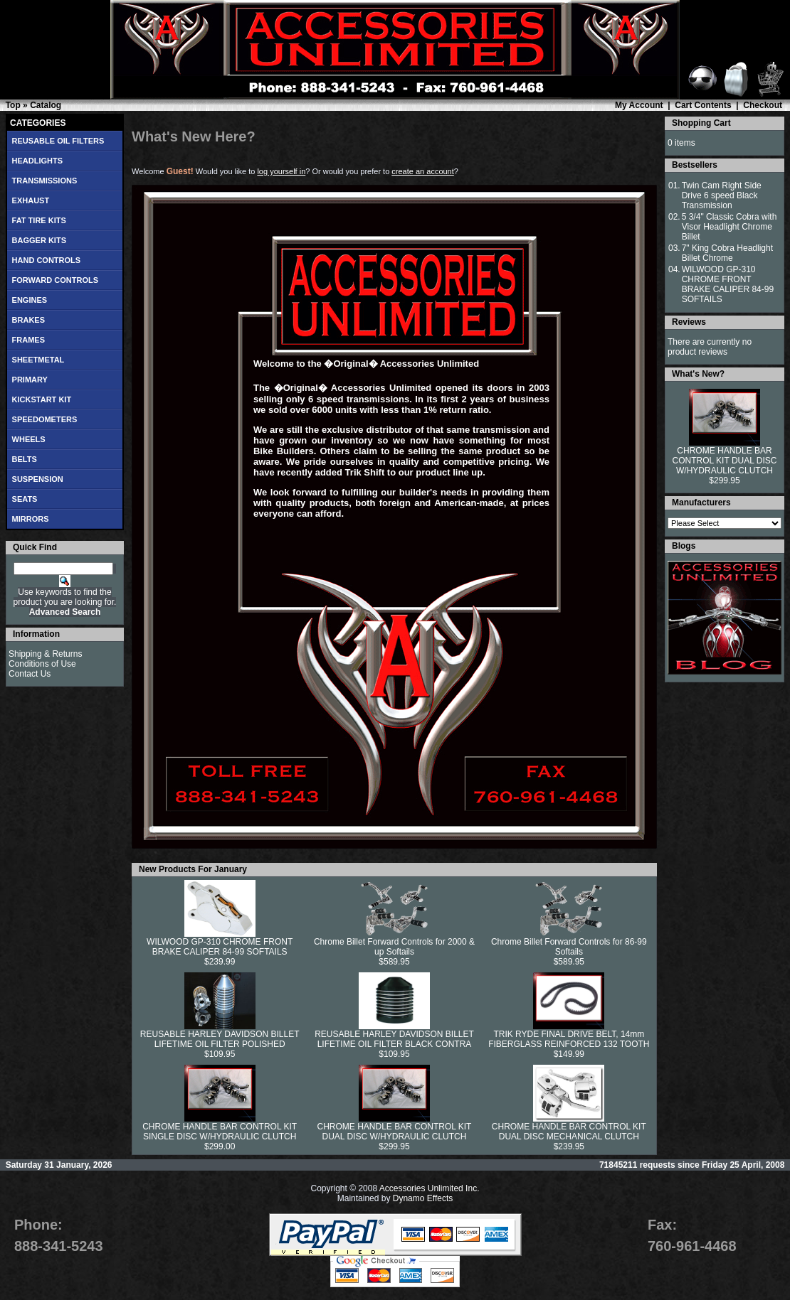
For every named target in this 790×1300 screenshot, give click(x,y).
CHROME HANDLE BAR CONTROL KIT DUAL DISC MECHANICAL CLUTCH (569, 1131)
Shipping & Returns (45, 654)
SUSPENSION (37, 479)
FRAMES (28, 339)
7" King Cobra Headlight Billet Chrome (727, 253)
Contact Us (30, 674)
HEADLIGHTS (37, 160)
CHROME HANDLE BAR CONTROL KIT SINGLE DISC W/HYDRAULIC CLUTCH (219, 1131)
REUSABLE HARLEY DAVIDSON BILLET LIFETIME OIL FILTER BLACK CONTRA (394, 1039)
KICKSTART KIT (42, 399)
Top (13, 105)
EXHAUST (31, 200)
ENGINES (30, 300)
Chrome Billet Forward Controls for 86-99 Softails (569, 947)
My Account (639, 105)
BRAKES (28, 320)
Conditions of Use (42, 664)
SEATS (25, 499)
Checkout (762, 105)
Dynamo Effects (423, 1198)
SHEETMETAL (38, 359)
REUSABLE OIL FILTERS (58, 140)
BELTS (24, 459)
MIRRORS (30, 519)
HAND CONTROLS (46, 260)
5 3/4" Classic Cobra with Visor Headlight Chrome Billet (729, 227)
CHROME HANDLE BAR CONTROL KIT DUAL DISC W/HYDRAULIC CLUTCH (394, 1131)
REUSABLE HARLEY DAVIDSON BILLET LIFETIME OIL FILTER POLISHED (220, 1039)
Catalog (45, 105)
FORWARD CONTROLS (55, 280)
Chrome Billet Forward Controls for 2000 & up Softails (394, 947)
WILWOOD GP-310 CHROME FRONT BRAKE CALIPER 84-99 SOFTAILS (220, 947)
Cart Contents (703, 105)
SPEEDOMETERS (45, 419)
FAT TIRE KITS (39, 220)
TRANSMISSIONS (45, 180)
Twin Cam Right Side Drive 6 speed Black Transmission (722, 195)
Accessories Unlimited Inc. (429, 1188)
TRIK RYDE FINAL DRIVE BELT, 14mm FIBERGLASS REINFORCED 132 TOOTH (568, 1039)
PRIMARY (30, 379)
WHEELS (29, 439)
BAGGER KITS (39, 240)
